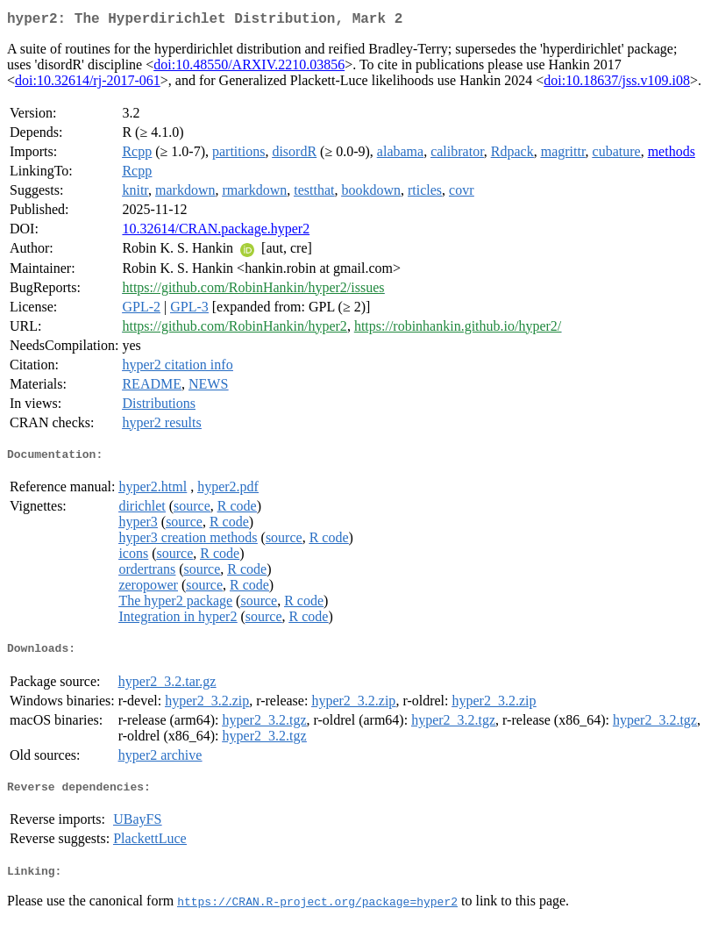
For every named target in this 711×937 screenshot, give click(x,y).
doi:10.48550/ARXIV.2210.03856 (249, 68)
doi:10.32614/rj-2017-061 (87, 83)
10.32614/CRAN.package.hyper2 (215, 232)
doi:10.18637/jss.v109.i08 (617, 83)
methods (671, 154)
